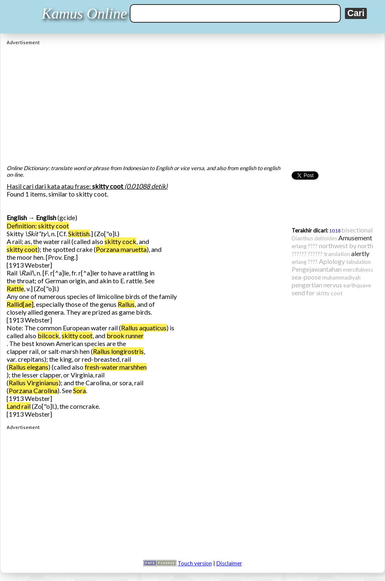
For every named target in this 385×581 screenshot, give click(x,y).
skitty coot (22, 249)
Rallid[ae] (20, 304)
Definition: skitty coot (38, 226)
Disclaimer (229, 563)
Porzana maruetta (121, 249)
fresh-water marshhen (116, 367)
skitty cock (120, 241)
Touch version (195, 563)
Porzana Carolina (33, 390)
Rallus (126, 304)
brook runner (125, 335)
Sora (79, 390)
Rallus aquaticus (143, 328)
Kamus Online (84, 13)
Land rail (19, 406)
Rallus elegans (28, 367)
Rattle (15, 288)
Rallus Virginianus (34, 383)
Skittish (79, 233)
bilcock (48, 335)
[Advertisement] (192, 103)
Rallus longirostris (118, 351)
